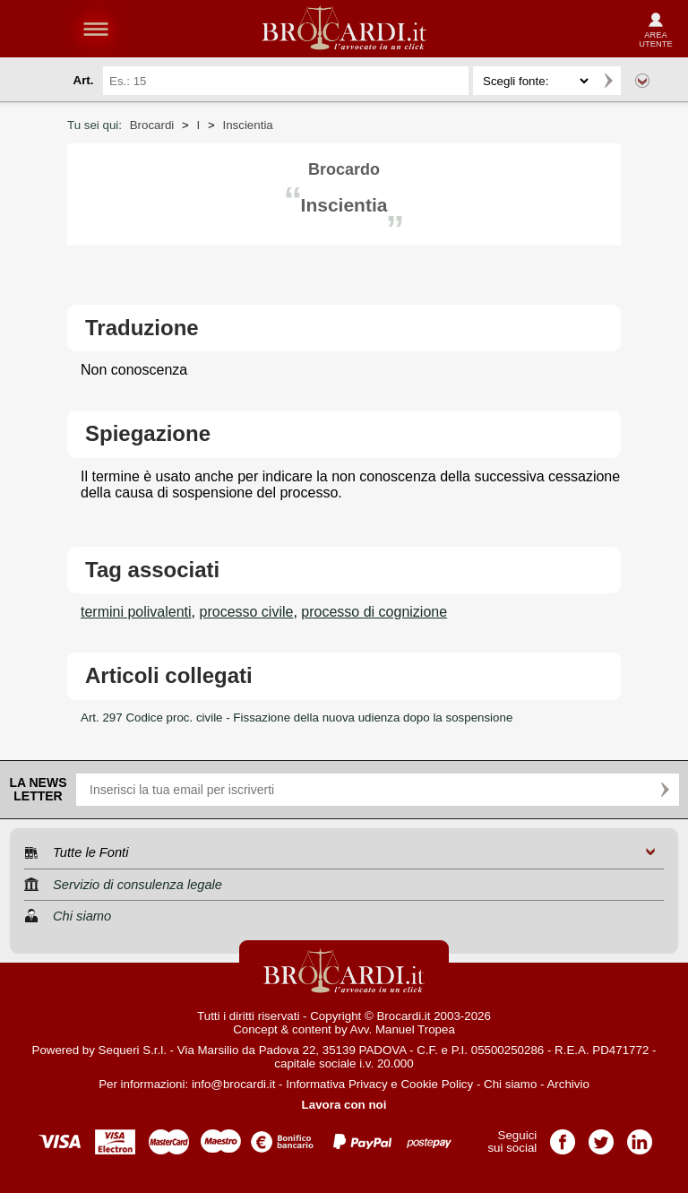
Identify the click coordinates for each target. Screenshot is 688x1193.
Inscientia (247, 125)
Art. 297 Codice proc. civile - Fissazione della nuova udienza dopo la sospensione (296, 717)
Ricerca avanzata (642, 80)
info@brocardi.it (234, 1084)
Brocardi (152, 125)
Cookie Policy (436, 1084)
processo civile (247, 611)
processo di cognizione (374, 611)
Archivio (567, 1084)
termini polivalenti (136, 611)
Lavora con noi (344, 1104)
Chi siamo (510, 1084)
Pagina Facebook (562, 1136)
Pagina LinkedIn (639, 1136)
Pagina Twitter (601, 1136)
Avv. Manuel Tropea (402, 1029)
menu (96, 28)
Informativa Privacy (336, 1084)
